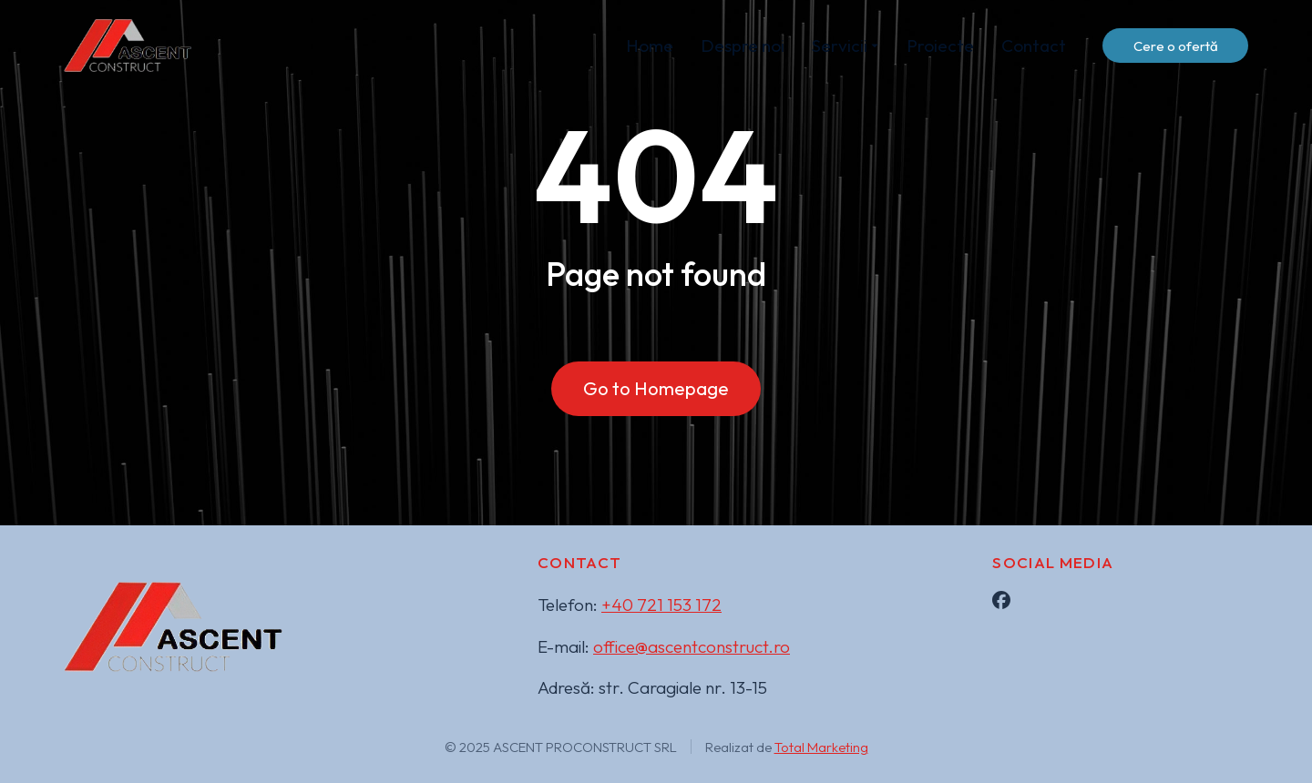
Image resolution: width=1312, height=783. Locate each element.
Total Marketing (821, 747)
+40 (661, 604)
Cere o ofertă (1175, 46)
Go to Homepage (656, 388)
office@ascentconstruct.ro (691, 646)
